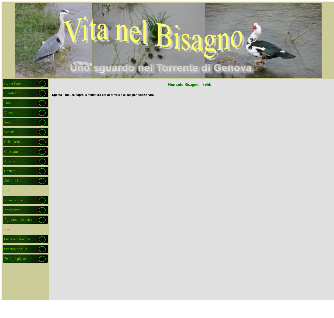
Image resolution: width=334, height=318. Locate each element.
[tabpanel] (191, 94)
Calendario (12, 142)
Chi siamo (11, 151)
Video (8, 112)
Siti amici (11, 181)
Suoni (8, 122)
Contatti (10, 171)
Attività (9, 161)
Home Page (12, 83)
